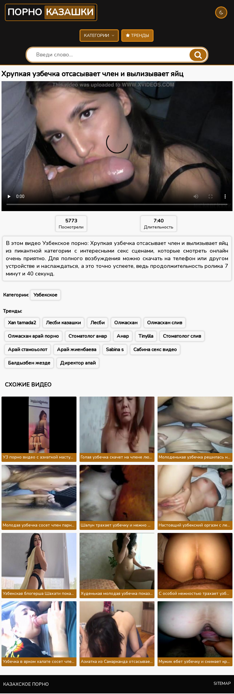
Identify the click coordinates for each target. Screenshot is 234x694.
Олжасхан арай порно (33, 336)
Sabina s (115, 350)
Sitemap (222, 684)
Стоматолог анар (88, 336)
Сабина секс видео (155, 350)
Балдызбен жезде (29, 363)
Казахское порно (26, 685)
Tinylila (146, 336)
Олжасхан (125, 323)
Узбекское (45, 295)
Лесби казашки (63, 323)
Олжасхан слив (164, 323)
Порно (53, 12)
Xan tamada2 (22, 323)
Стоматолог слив (182, 336)
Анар (123, 336)
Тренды (137, 36)
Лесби (97, 323)
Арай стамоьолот (27, 350)
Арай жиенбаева (76, 350)
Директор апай (78, 363)
